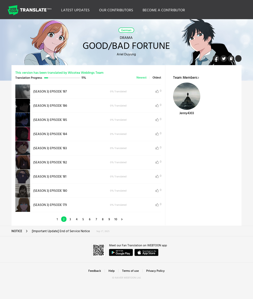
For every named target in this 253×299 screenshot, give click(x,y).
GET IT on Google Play (121, 252)
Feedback (94, 271)
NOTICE (20, 232)
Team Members (186, 78)
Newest (141, 77)
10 (115, 219)
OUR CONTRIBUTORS (116, 10)
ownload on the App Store (146, 252)
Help (111, 271)
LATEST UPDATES (75, 10)
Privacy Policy (155, 271)
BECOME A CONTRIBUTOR (164, 10)
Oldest (157, 77)
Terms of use (130, 271)
